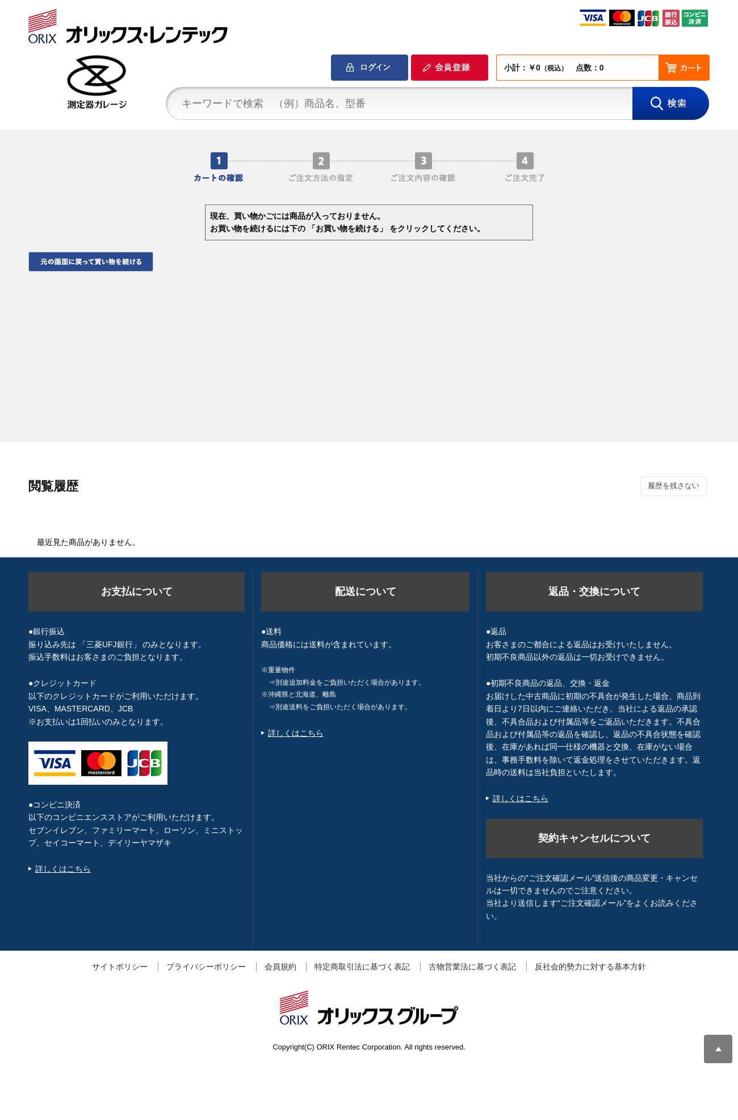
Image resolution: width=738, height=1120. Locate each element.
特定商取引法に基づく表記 (362, 966)
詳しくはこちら (63, 868)
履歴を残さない (673, 485)
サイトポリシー (120, 966)
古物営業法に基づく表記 (472, 966)
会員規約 (280, 966)
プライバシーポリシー (206, 966)
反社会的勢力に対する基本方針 (590, 966)
